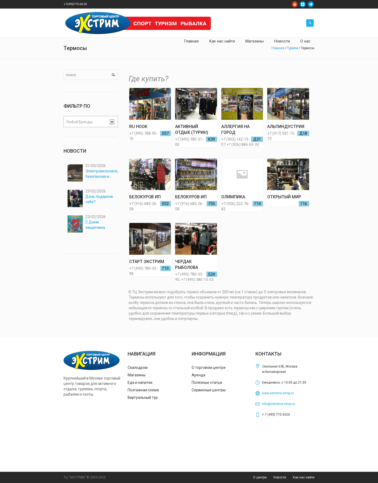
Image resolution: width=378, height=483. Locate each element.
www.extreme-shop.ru (278, 393)
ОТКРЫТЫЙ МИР (284, 196)
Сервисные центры (209, 390)
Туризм (292, 48)
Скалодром (138, 367)
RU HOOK (138, 126)
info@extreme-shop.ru (278, 404)
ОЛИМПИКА (233, 196)
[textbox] (86, 121)
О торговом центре (209, 367)
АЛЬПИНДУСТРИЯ (285, 126)
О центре (260, 477)
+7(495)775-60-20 (75, 4)
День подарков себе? (99, 197)
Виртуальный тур (143, 397)
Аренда (198, 375)
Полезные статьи (207, 382)
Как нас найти (303, 477)
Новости (279, 477)
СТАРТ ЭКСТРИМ (146, 261)
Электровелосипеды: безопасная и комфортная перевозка (101, 174)
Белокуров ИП (145, 196)
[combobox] (91, 121)
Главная (277, 48)
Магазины (136, 375)
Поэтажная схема (143, 390)
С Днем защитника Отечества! (95, 221)
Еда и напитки (140, 382)
